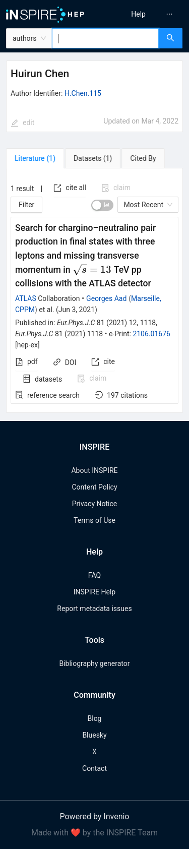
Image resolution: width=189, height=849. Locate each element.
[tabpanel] (94, 290)
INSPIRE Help (94, 592)
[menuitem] (138, 14)
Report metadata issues (94, 608)
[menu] (143, 14)
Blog (95, 718)
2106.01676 (151, 334)
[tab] (35, 158)
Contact (94, 768)
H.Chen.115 (83, 93)
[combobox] (105, 38)
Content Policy (94, 487)
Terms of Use (94, 520)
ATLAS (25, 298)
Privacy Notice (94, 504)
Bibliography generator (94, 663)
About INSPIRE (94, 470)
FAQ (94, 575)
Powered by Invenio (95, 816)
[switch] (102, 205)
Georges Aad (106, 298)
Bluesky (94, 735)
